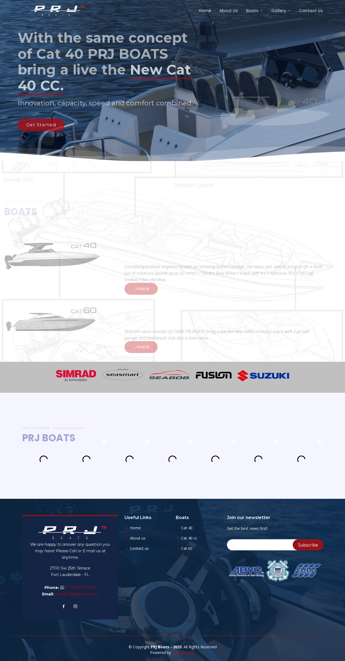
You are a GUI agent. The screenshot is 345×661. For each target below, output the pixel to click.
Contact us (139, 548)
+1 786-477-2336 (80, 587)
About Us (228, 10)
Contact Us (311, 10)
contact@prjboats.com (76, 594)
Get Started (35, 129)
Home (205, 10)
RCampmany (183, 652)
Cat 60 (186, 548)
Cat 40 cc (189, 538)
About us (138, 538)
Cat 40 (186, 528)
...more (141, 297)
